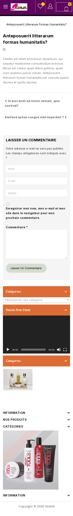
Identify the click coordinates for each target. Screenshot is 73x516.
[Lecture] (8, 354)
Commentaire (17, 227)
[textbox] (36, 305)
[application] (36, 339)
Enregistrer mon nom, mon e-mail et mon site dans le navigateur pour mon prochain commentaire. (35, 213)
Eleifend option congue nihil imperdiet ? (36, 117)
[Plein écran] (65, 354)
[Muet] (59, 354)
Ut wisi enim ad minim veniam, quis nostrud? (32, 103)
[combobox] (36, 304)
